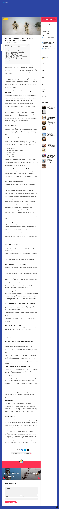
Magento (43, 71)
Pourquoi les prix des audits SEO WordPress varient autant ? (51, 142)
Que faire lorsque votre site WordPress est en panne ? (51, 109)
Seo (42, 76)
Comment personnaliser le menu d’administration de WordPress (51, 115)
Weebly (43, 83)
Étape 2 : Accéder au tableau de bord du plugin (15, 42)
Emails (43, 62)
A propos (51, 2)
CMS (43, 55)
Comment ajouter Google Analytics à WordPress (51, 137)
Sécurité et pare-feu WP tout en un (14, 52)
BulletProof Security (12, 51)
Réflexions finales (9, 54)
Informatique (44, 64)
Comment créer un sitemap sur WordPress (51, 126)
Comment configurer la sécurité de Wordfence (14, 40)
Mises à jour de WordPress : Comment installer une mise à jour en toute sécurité (51, 121)
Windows (43, 85)
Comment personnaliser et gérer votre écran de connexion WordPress (51, 147)
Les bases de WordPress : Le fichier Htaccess (51, 99)
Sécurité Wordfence (9, 39)
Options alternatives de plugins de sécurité (14, 50)
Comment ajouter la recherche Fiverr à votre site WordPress (51, 104)
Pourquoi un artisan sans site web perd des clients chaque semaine (48, 30)
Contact (47, 2)
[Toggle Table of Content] (28, 37)
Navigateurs (44, 73)
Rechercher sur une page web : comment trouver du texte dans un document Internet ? (49, 41)
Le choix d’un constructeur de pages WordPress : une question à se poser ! (51, 132)
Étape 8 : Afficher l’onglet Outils (13, 49)
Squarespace (44, 80)
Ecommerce (44, 59)
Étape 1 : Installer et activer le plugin (13, 41)
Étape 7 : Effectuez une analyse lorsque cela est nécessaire (17, 48)
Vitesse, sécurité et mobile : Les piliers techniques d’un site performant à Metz (49, 22)
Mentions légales (39, 499)
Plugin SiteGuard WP (12, 53)
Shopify (43, 78)
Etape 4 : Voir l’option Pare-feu (13, 44)
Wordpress (5, 10)
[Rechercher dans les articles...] (49, 11)
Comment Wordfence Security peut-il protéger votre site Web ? (17, 38)
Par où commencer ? (40, 2)
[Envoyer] (54, 10)
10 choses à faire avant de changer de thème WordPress (51, 158)
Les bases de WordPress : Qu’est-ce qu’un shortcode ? (51, 153)
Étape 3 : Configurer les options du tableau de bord (15, 43)
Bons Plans (44, 52)
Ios (42, 66)
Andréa (21, 456)
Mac (43, 69)
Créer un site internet (46, 57)
